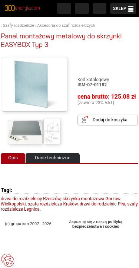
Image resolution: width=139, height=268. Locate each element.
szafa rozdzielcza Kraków (53, 204)
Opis (13, 157)
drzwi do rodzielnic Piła (102, 204)
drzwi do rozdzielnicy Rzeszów (30, 198)
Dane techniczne (52, 157)
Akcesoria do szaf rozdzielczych (66, 25)
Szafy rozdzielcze (18, 25)
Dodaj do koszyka (110, 119)
